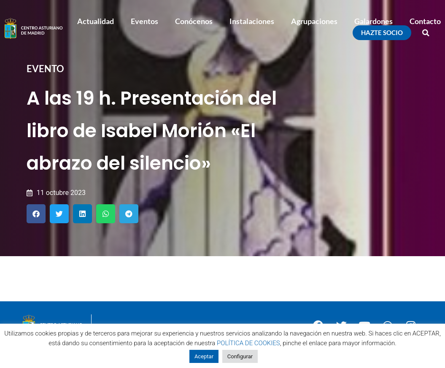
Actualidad (95, 21)
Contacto (425, 21)
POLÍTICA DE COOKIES (248, 343)
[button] (426, 33)
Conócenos (194, 21)
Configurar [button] (240, 356)
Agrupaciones (314, 21)
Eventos (144, 21)
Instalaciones (251, 21)
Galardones (373, 21)
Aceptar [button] (203, 356)
